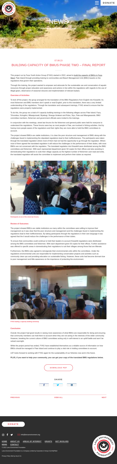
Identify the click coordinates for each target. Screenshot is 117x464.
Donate (109, 3)
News (4, 444)
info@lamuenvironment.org (29, 435)
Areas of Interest (32, 441)
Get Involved (62, 441)
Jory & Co (18, 456)
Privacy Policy (6, 456)
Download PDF (58, 368)
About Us (15, 441)
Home (4, 441)
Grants (48, 441)
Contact (14, 444)
